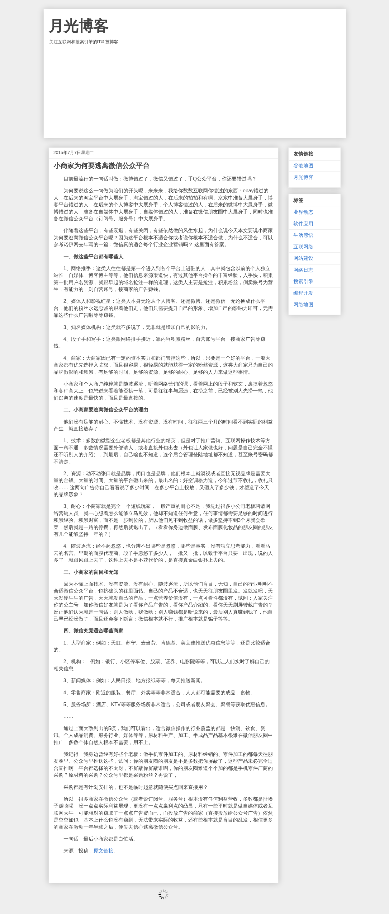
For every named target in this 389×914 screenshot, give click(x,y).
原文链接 (103, 850)
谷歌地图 (303, 165)
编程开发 (303, 293)
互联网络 (303, 246)
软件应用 (303, 223)
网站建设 (303, 258)
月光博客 (78, 26)
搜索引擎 (303, 281)
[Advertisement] (195, 91)
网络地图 (303, 304)
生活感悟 (303, 235)
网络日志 (303, 270)
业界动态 (303, 212)
